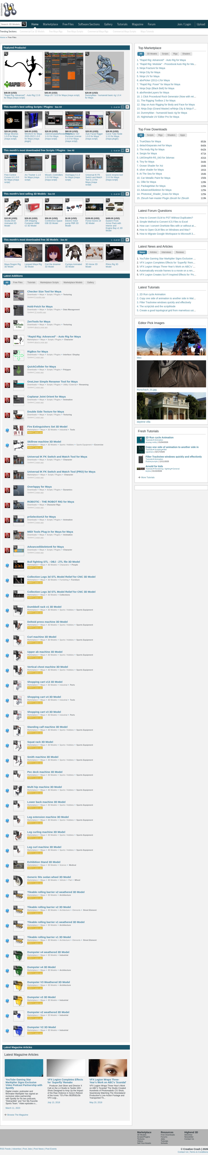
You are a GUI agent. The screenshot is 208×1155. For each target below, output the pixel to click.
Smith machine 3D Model (42, 756)
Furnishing (64, 580)
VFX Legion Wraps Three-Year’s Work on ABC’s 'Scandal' (107, 1081)
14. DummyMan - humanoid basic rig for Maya (162, 112)
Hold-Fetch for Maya (39, 306)
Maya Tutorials (147, 32)
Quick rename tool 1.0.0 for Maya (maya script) (114, 177)
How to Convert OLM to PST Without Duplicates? (166, 217)
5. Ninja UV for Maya (148, 76)
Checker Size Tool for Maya (44, 291)
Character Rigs (53, 505)
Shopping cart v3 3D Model (44, 711)
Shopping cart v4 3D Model (44, 696)
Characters (64, 565)
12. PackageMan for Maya (151, 186)
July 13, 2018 (54, 1102)
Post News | (39, 1149)
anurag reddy (151, 442)
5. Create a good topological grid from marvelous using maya (170, 310)
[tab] (6, 283)
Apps (182, 135)
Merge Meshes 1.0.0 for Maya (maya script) (11, 136)
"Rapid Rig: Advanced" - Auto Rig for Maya (54, 336)
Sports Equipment (84, 445)
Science (63, 865)
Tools (72, 430)
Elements (76, 910)
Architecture (65, 895)
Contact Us (189, 1139)
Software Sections (89, 24)
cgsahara (149, 452)
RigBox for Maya (37, 351)
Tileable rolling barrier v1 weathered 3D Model (55, 922)
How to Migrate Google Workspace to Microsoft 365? (168, 233)
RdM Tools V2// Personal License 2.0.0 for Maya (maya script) (73, 137)
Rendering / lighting (163, 469)
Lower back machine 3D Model (46, 801)
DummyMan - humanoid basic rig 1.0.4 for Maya (103, 96)
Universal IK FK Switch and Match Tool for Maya (57, 456)
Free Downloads (168, 1135)
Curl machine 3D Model (41, 636)
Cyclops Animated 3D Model (73, 265)
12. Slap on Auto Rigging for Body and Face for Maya (166, 104)
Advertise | (17, 1149)
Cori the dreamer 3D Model (53, 265)
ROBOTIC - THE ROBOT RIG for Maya (50, 501)
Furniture (75, 580)
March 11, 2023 (13, 1108)
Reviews (180, 252)
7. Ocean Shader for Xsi (150, 165)
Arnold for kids (154, 466)
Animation (68, 400)
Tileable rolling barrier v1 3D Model (49, 937)
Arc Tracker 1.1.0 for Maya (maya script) (33, 177)
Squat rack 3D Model (40, 741)
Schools (164, 1143)
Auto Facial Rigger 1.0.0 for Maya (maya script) (94, 136)
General (176, 469)
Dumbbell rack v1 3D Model (44, 606)
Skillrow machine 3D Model (44, 441)
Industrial (63, 430)
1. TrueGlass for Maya (149, 141)
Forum (151, 24)
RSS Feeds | (6, 1149)
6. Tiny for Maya (145, 161)
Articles (153, 252)
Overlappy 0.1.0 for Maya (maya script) (72, 177)
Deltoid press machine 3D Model (47, 621)
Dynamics (67, 490)
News (142, 252)
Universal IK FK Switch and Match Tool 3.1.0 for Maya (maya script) (93, 180)
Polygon (67, 370)
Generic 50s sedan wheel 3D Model (49, 877)
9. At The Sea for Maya (149, 173)
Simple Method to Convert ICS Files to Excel (164, 221)
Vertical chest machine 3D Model (47, 666)
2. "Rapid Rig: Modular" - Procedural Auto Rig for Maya (166, 64)
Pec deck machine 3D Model (44, 771)
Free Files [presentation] (17, 282)
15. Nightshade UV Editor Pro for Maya (158, 116)
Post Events (51, 1149)
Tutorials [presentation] (31, 282)
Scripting (158, 449)
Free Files (68, 24)
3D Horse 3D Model (91, 265)
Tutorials (122, 24)
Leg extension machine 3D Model (48, 816)
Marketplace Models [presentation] (73, 282)
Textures (141, 1139)
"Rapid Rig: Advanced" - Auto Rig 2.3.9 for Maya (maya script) (22, 96)
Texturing (67, 294)
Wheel (77, 880)
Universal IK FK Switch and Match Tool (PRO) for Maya (61, 471)
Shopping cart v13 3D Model (44, 681)
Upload (201, 24)
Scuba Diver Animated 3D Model (10, 223)
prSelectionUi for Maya (41, 516)
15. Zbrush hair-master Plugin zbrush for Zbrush (163, 198)
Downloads (32, 294)
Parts (72, 685)
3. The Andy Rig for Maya (150, 149)
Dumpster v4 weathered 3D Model (48, 952)
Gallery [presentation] (90, 282)
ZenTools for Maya (38, 321)
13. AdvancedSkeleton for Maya (154, 190)
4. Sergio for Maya (147, 153)
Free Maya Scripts (75, 32)
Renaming (83, 385)
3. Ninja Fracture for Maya (151, 68)
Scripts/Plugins (143, 1137)
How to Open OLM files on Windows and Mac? (165, 229)
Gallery (108, 24)
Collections (65, 595)
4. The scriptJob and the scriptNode (156, 306)
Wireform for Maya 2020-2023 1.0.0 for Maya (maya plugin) (33, 137)
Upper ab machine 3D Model (44, 651)
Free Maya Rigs (56, 32)
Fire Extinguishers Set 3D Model (47, 426)
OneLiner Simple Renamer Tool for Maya (52, 381)
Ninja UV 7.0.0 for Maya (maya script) (62, 95)
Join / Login (184, 24)
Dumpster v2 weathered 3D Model (48, 1012)
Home (34, 24)
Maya (42, 294)
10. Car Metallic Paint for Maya (153, 177)
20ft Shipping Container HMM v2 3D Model (32, 223)
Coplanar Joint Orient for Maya (46, 396)
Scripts (165, 54)
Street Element (89, 910)
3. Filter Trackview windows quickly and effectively (164, 302)
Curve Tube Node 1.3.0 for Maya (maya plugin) (114, 136)
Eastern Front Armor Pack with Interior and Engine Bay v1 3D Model (114, 226)
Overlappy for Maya (39, 486)
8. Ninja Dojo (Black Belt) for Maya (155, 88)
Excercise (98, 445)
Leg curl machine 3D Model (44, 846)
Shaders (186, 54)
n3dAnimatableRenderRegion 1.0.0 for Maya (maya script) (53, 136)
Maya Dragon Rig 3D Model (12, 265)
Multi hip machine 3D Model (44, 786)
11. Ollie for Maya (146, 182)
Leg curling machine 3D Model (46, 831)
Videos (140, 1141)
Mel (165, 449)
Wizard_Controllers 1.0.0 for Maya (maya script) (53, 177)
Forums (164, 1137)
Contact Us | (184, 1152)
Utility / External (70, 385)
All (140, 54)
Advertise (188, 1135)
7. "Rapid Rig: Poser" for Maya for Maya (158, 84)
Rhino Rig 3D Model (112, 265)
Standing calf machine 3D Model (47, 726)
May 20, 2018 (95, 1102)
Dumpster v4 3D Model (41, 967)
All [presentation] (7, 282)
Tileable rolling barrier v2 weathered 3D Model (55, 892)
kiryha (148, 471)
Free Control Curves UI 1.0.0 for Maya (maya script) (11, 178)
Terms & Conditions (199, 1152)
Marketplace (50, 24)
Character (68, 340)
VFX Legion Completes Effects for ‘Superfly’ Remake (65, 1081)
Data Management (71, 309)
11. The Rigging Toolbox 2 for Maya (156, 100)
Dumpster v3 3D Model (41, 997)
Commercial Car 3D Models (32, 32)
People (75, 565)
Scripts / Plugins (54, 294)
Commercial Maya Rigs (98, 32)
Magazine (137, 24)
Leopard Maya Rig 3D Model (33, 265)
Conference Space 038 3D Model (53, 222)
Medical (72, 865)
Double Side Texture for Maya (45, 411)
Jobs (163, 1139)
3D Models (52, 430)
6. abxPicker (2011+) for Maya (153, 80)
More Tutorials (148, 477)
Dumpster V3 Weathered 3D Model (48, 982)
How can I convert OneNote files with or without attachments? (173, 225)
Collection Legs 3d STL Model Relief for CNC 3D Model (61, 576)
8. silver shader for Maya (150, 169)
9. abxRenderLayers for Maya (153, 92)
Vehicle (63, 880)
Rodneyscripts (152, 461)
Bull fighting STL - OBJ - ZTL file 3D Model (53, 561)
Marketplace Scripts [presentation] (49, 282)
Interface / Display (71, 355)
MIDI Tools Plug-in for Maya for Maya (50, 531)
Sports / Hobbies (67, 445)
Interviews (166, 252)
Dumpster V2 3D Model (41, 1027)
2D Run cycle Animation (160, 437)
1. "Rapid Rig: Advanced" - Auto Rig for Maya (161, 60)
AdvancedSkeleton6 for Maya (45, 546)
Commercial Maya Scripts (124, 32)
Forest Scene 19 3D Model (93, 222)
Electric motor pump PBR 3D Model (72, 223)
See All (58, 107)
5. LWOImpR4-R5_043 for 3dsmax (155, 157)
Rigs (175, 54)
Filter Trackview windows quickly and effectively (174, 456)
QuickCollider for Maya (41, 366)
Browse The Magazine (17, 1115)
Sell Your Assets (144, 1143)
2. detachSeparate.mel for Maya (154, 145)
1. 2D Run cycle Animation (151, 294)
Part (70, 880)
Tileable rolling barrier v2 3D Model (49, 907)
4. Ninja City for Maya (148, 72)
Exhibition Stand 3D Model (43, 861)
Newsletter (188, 1137)
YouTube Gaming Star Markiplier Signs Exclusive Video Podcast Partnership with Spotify (24, 1083)
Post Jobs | (28, 1149)
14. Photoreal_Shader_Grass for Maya (158, 194)
